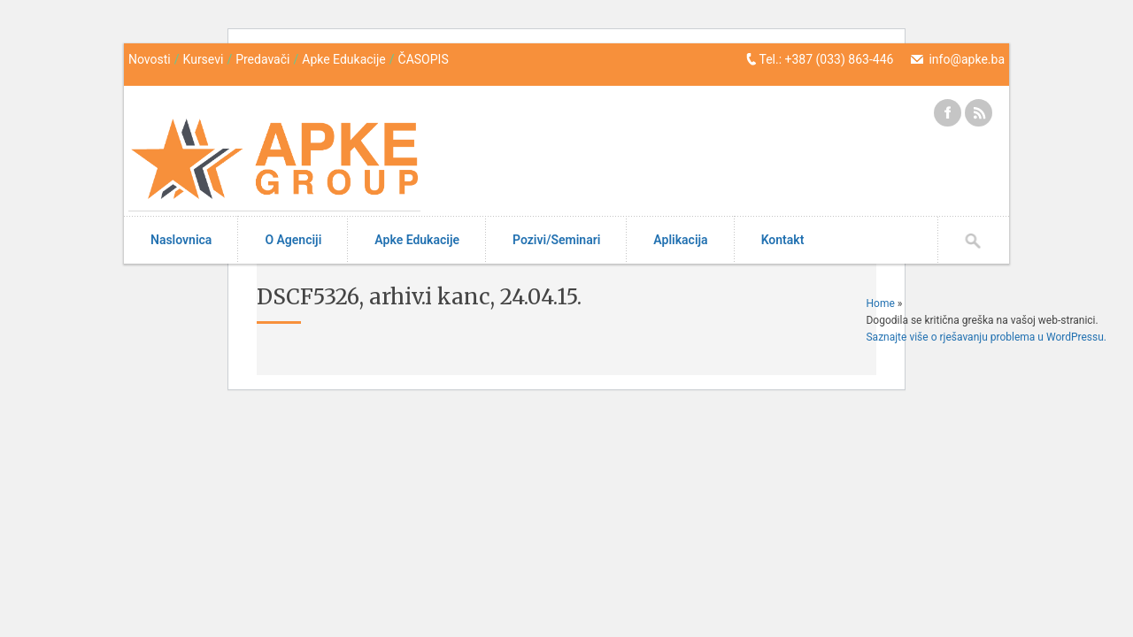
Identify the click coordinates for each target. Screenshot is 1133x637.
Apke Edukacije (344, 59)
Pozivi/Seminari (556, 240)
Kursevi (203, 59)
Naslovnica (181, 240)
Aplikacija (680, 240)
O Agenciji (293, 240)
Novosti (149, 59)
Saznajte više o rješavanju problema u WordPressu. (986, 337)
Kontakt (783, 240)
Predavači (262, 59)
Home (880, 303)
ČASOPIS (423, 59)
